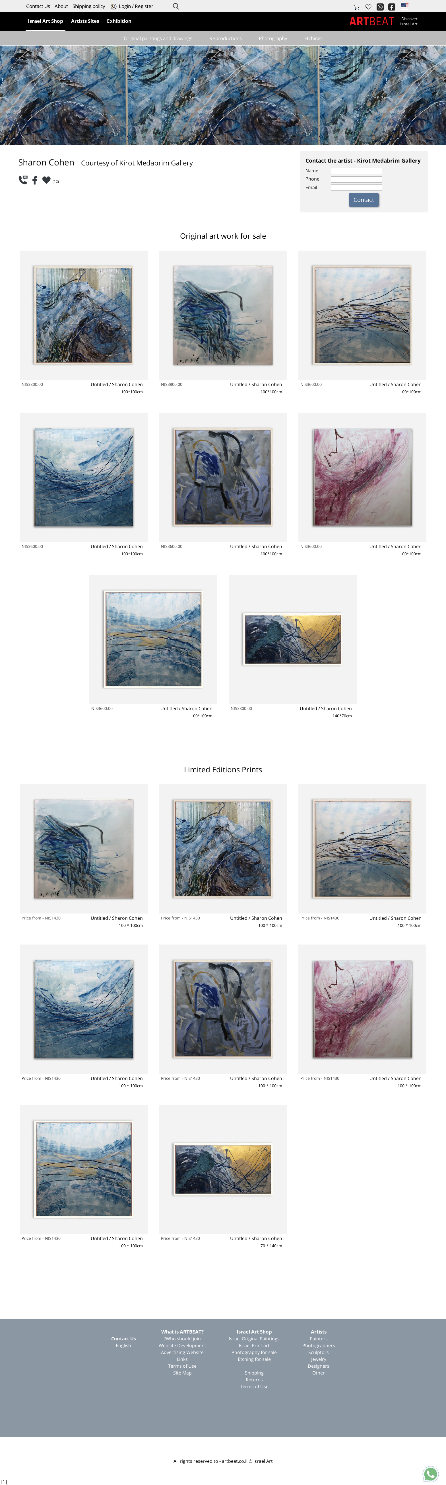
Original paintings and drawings (158, 38)
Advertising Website (182, 1352)
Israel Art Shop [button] (45, 21)
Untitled (99, 384)
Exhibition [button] (119, 21)
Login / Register (131, 6)
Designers (318, 1366)
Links (182, 1359)
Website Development (182, 1345)
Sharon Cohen (127, 384)
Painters (319, 1339)
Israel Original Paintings (254, 1339)
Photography (273, 38)
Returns (254, 1380)
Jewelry (318, 1359)
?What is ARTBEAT (182, 1331)
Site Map (182, 1373)
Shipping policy (89, 6)
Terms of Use (254, 1386)
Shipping (254, 1373)
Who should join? (182, 1339)
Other (318, 1373)
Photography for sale (254, 1352)
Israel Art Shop (254, 1331)
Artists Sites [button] (85, 21)
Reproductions (225, 38)
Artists (319, 1331)
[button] (404, 7)
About (61, 6)
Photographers (318, 1345)
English (123, 1345)
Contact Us (38, 6)
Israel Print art (254, 1345)
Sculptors (318, 1352)
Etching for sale (254, 1359)
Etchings (313, 38)
